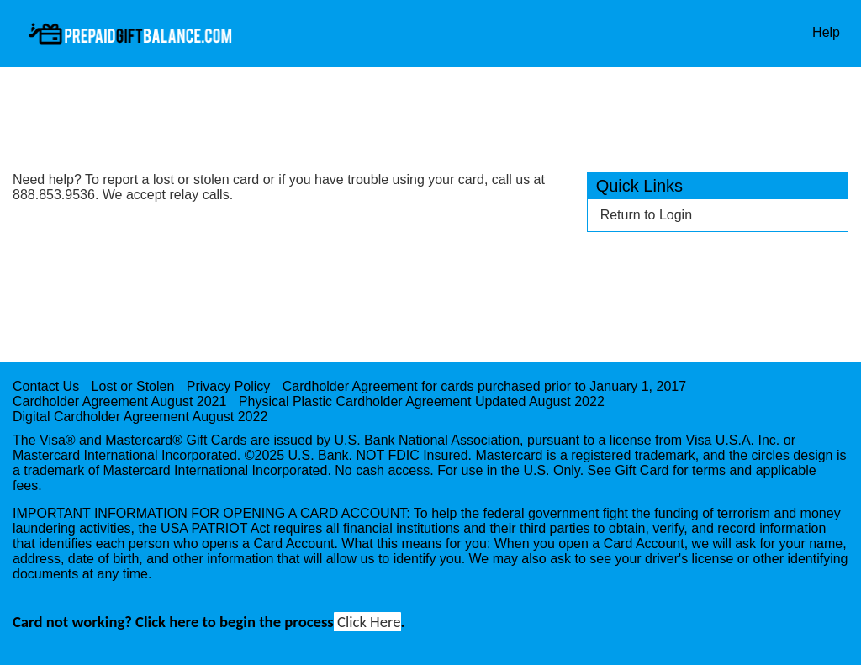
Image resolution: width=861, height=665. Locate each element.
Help (826, 32)
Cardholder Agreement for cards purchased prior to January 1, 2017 (484, 386)
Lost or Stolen (133, 386)
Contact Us (46, 386)
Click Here (367, 621)
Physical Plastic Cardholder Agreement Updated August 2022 (422, 401)
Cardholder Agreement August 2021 (119, 401)
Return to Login (646, 215)
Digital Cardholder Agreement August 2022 (140, 416)
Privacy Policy (229, 386)
